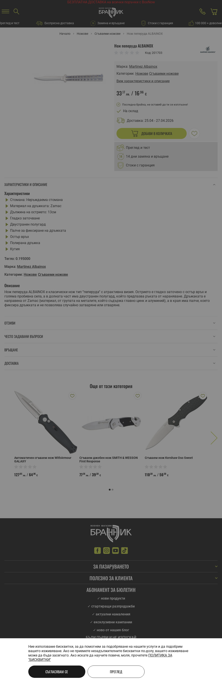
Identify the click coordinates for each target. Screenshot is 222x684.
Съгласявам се (56, 671)
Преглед (116, 671)
